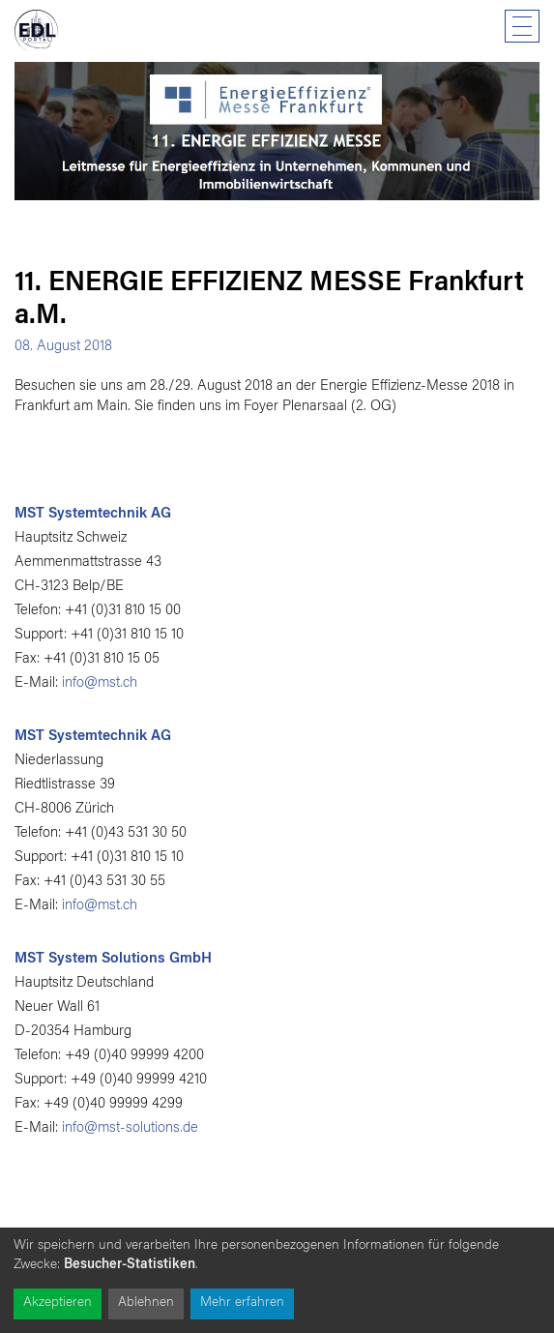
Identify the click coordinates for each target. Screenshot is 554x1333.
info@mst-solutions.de (130, 1128)
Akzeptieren (57, 1303)
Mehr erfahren (242, 1303)
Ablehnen (146, 1303)
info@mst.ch (99, 683)
